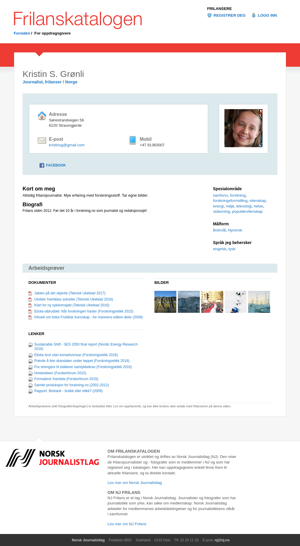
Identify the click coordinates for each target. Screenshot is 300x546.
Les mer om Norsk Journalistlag (135, 482)
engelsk (219, 249)
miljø (230, 206)
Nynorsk (235, 230)
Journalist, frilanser (42, 82)
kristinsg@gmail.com (67, 145)
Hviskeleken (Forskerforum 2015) (60, 373)
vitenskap (258, 200)
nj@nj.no (222, 540)
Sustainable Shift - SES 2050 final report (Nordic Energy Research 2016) (86, 346)
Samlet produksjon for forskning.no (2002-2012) (71, 385)
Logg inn (267, 15)
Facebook (56, 165)
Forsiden (22, 33)
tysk (232, 249)
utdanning (221, 211)
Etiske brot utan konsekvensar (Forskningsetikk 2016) (76, 355)
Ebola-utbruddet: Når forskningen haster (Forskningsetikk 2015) (83, 311)
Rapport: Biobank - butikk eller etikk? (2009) (68, 391)
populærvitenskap (247, 211)
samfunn (220, 195)
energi (218, 206)
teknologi (244, 206)
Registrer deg (230, 15)
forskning (238, 195)
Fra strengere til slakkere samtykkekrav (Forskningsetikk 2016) (83, 367)
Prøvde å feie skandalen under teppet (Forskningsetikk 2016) (81, 361)
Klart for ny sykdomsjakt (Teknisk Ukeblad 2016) (71, 305)
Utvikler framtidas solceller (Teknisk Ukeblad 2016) (73, 299)
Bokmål (219, 230)
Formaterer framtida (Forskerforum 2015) (66, 379)
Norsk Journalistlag (88, 540)
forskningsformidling (230, 200)
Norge (71, 82)
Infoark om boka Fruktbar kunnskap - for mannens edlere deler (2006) (88, 317)
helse (258, 206)
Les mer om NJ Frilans (127, 524)
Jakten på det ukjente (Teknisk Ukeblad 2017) (69, 293)
